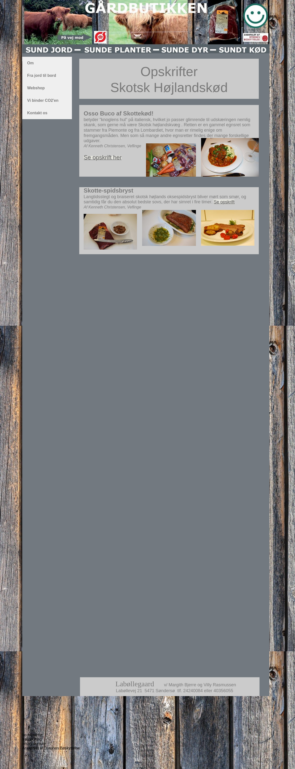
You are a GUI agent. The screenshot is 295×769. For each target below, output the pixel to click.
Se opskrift (224, 201)
